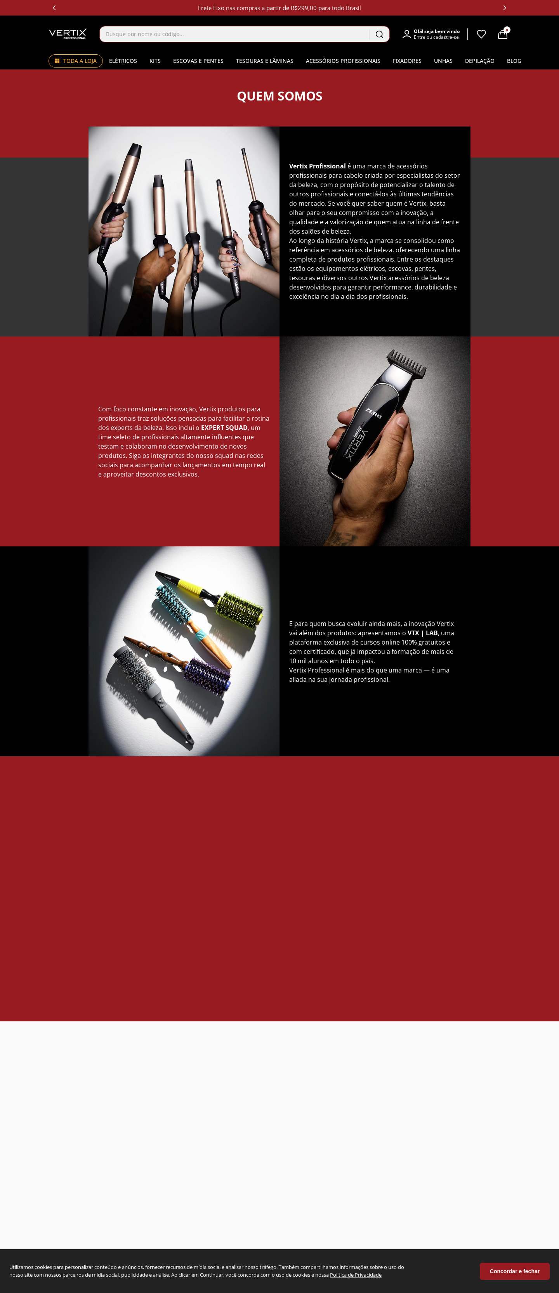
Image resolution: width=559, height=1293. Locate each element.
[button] (435, 34)
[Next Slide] (504, 8)
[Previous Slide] (54, 8)
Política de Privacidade (356, 1274)
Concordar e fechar (515, 1271)
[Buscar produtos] (379, 34)
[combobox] (244, 34)
